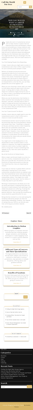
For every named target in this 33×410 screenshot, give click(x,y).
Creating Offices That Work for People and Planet (16, 359)
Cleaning (3, 349)
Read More (16, 242)
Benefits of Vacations (16, 273)
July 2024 (3, 335)
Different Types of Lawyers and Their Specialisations (16, 250)
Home (16, 10)
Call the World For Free (8, 2)
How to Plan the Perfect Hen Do (15, 313)
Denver (10, 34)
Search (30, 6)
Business (3, 342)
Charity (3, 347)
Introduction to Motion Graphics (16, 227)
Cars (2, 345)
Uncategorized (14, 11)
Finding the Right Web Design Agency (15, 310)
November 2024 (5, 333)
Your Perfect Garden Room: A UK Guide (16, 319)
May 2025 (4, 330)
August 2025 (4, 328)
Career (3, 343)
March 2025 (4, 332)
